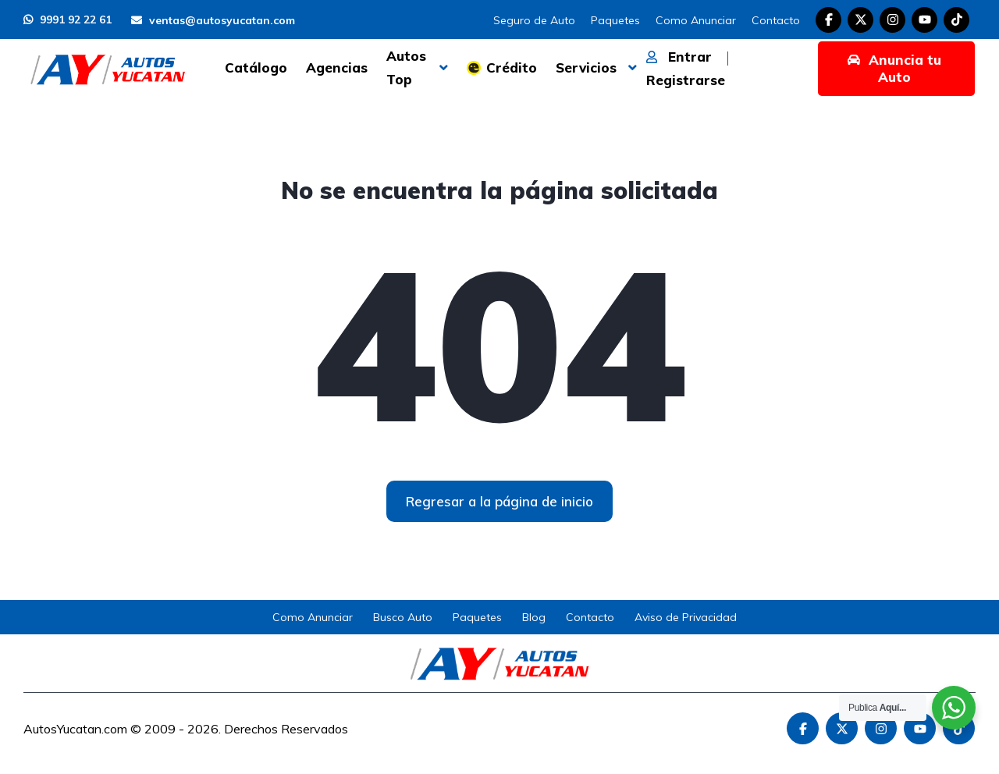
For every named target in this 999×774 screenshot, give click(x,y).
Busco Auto (402, 617)
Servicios (586, 67)
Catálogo (256, 67)
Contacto (776, 20)
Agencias (337, 67)
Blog (534, 617)
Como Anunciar (696, 20)
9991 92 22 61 (67, 19)
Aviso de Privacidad (686, 617)
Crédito (511, 67)
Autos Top (406, 67)
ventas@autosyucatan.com (213, 20)
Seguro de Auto (534, 20)
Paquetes (615, 20)
